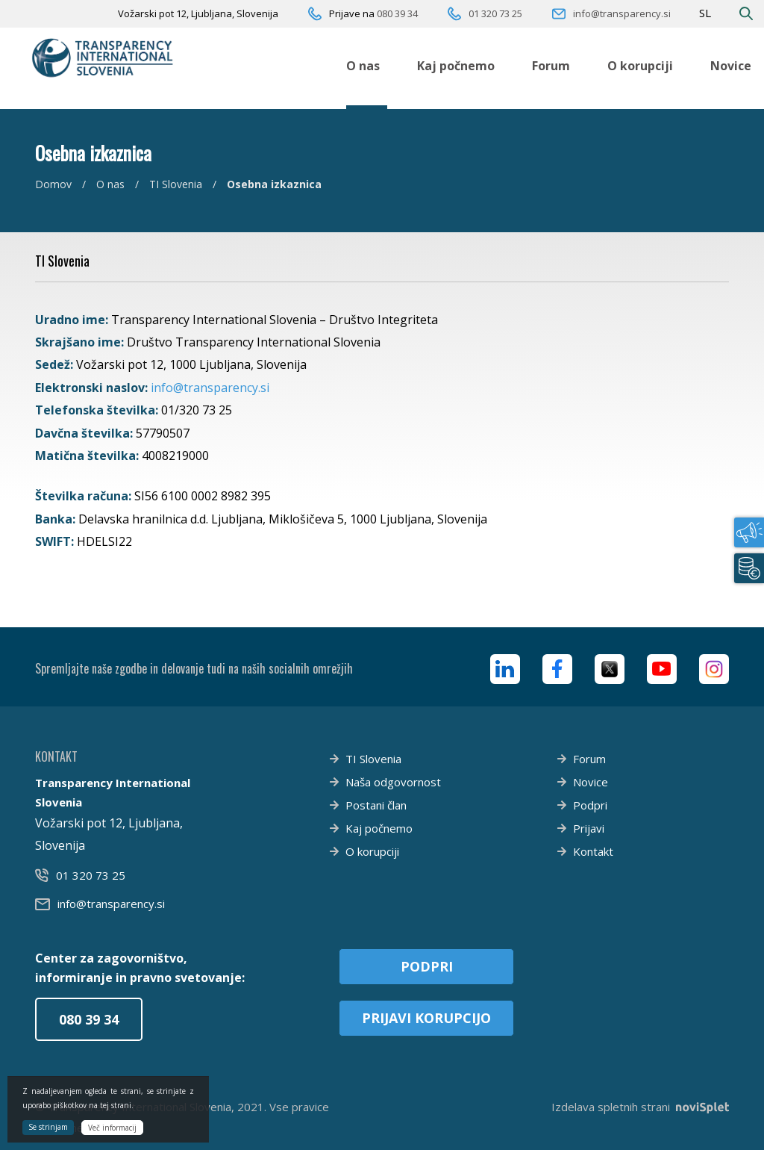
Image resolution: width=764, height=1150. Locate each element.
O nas (363, 66)
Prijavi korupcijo (426, 1018)
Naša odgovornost (393, 781)
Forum (551, 66)
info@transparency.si (622, 13)
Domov (53, 184)
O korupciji (640, 66)
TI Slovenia (175, 184)
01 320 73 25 (495, 13)
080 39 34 (397, 13)
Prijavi (588, 828)
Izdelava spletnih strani (640, 1106)
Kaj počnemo (456, 66)
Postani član (376, 805)
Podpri (590, 805)
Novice (730, 66)
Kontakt (593, 851)
